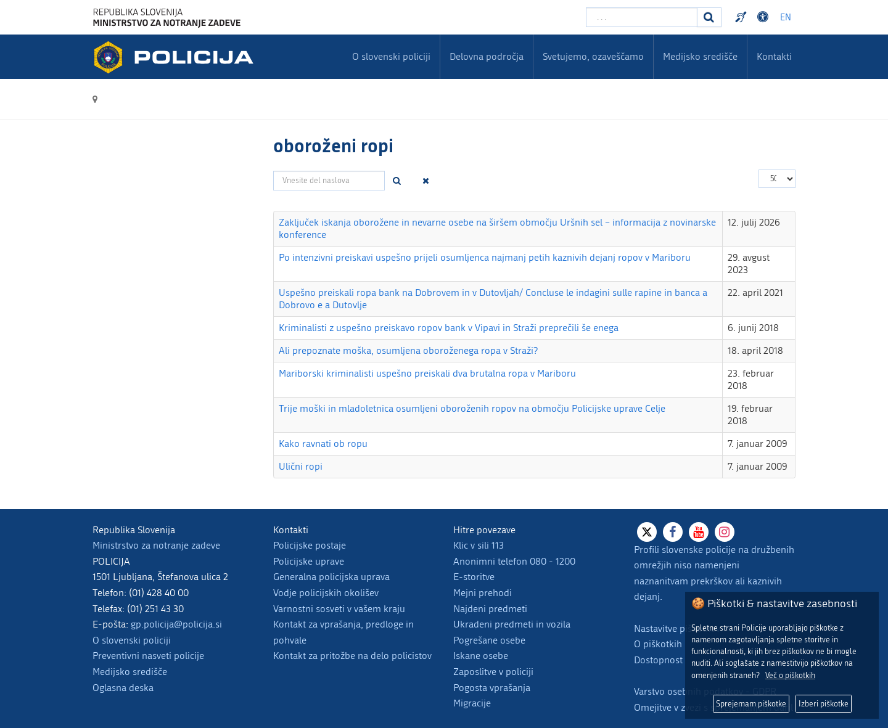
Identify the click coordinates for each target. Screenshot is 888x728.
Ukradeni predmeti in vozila (511, 624)
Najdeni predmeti (490, 609)
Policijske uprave (308, 561)
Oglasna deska (123, 687)
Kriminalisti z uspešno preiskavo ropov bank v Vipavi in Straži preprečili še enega (449, 327)
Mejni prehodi (482, 593)
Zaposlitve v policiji (493, 671)
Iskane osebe (480, 655)
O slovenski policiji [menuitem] (391, 56)
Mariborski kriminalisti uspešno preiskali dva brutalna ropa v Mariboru (427, 373)
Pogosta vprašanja (491, 687)
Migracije (472, 703)
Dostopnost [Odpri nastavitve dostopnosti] (764, 17)
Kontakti (774, 56)
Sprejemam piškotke (751, 703)
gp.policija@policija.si (176, 624)
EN (785, 17)
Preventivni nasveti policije (148, 655)
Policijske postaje (309, 545)
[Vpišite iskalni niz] (641, 17)
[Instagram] (724, 532)
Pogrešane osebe (489, 640)
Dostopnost (658, 660)
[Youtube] (699, 532)
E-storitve (474, 577)
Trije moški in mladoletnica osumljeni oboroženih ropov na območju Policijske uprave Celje (472, 408)
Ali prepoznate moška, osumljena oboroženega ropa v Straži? (408, 350)
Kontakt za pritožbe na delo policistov (352, 655)
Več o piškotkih (790, 675)
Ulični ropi (301, 466)
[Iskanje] (709, 17)
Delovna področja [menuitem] (487, 56)
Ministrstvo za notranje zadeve (156, 545)
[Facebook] (673, 532)
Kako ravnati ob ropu (323, 443)
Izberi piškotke (824, 703)
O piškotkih (658, 644)
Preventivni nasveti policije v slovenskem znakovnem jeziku (742, 17)
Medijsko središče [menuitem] (700, 56)
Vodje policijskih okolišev (326, 593)
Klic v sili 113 (478, 545)
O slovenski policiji (131, 640)
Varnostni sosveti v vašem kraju (339, 609)
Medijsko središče (129, 671)
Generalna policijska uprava (331, 577)
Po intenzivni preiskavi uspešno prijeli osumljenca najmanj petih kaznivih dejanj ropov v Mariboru (485, 257)
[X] (647, 532)
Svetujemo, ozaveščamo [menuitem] (593, 56)
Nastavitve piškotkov (677, 628)
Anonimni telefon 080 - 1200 (514, 561)
